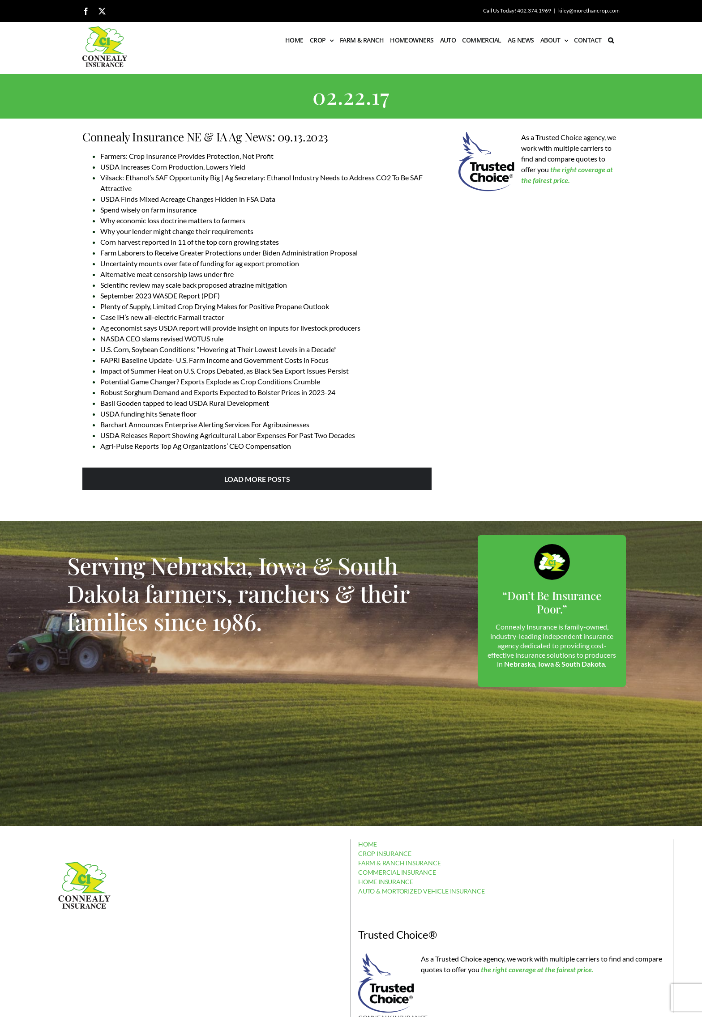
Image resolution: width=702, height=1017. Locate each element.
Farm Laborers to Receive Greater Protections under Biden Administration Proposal (229, 252)
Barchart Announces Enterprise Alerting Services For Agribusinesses (204, 424)
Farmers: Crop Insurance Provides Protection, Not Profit (187, 156)
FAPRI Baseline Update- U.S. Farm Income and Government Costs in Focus (214, 360)
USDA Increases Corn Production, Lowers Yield (172, 166)
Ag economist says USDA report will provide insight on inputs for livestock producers (230, 327)
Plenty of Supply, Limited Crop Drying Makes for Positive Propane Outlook (214, 306)
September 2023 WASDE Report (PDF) (160, 295)
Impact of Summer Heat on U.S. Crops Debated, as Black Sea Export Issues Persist (224, 370)
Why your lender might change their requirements (176, 231)
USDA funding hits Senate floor (148, 413)
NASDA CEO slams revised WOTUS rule (161, 338)
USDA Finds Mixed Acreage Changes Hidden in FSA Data (187, 199)
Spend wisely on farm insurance (148, 209)
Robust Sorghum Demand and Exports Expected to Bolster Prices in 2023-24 (217, 392)
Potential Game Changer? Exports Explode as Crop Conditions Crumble (210, 381)
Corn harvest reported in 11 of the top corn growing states (189, 242)
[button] (610, 40)
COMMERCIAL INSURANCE (397, 872)
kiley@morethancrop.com (589, 10)
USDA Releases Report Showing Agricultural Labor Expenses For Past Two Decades (227, 435)
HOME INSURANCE (385, 881)
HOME (367, 844)
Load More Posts (257, 479)
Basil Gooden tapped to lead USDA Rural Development (184, 403)
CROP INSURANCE (384, 853)
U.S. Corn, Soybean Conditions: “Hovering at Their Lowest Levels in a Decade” (218, 349)
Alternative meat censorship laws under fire (167, 274)
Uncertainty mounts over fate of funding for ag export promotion (199, 263)
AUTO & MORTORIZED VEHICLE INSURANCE (421, 891)
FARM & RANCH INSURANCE (399, 863)
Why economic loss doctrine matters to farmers (172, 220)
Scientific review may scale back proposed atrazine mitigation (193, 285)
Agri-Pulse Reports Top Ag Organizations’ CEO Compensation (195, 446)
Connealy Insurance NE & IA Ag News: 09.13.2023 (205, 137)
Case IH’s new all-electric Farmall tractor (162, 317)
